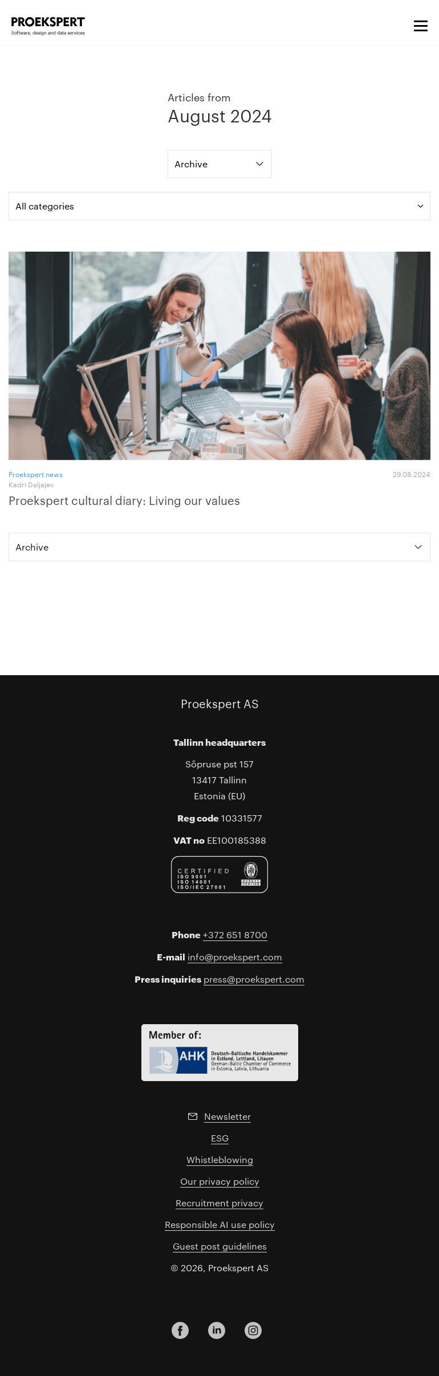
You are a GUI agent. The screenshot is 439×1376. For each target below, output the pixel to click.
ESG (220, 1138)
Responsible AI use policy (220, 1224)
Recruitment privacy (219, 1203)
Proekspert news (36, 474)
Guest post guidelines (220, 1246)
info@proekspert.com (235, 957)
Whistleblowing (219, 1159)
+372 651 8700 (235, 934)
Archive (191, 164)
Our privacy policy (219, 1181)
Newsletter (227, 1116)
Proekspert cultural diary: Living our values (124, 500)
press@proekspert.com (254, 979)
